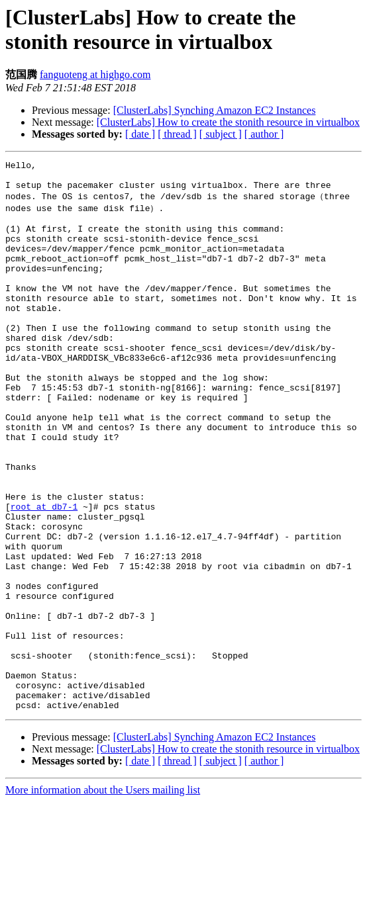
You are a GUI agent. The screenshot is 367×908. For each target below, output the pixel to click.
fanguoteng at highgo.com (95, 74)
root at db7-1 (44, 573)
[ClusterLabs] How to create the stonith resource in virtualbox (228, 122)
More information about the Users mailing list (102, 896)
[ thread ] (177, 134)
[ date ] (140, 134)
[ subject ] (220, 134)
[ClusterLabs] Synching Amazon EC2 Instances (214, 110)
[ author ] (264, 134)
